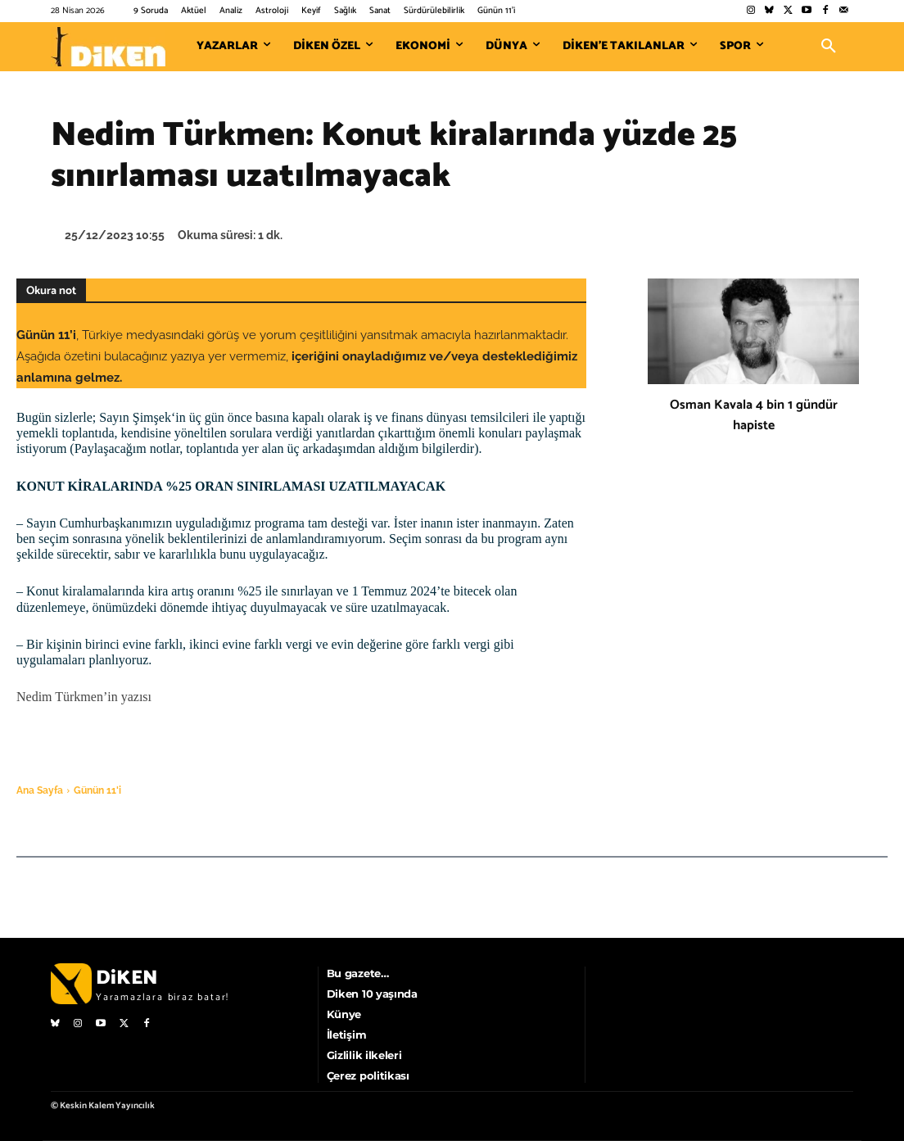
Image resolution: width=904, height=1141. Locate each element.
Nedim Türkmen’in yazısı (83, 697)
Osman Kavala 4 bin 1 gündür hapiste (754, 415)
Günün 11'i (97, 790)
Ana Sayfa (39, 790)
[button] (828, 46)
